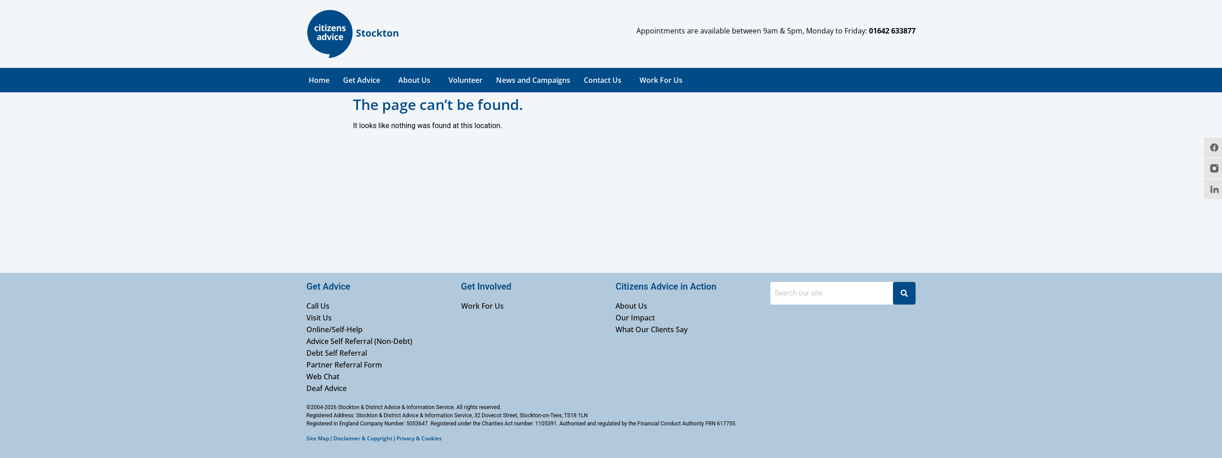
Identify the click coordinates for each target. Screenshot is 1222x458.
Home (319, 80)
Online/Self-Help (334, 329)
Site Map (317, 438)
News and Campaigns (533, 80)
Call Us (317, 306)
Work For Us (661, 80)
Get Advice (361, 80)
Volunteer (465, 80)
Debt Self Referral (336, 353)
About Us (414, 80)
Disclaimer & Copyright (362, 438)
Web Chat (322, 377)
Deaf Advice (326, 388)
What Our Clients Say (651, 329)
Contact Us (602, 80)
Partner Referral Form (344, 365)
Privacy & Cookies (419, 438)
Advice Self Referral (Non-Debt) (359, 341)
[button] (363, 80)
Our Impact (635, 318)
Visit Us (319, 318)
